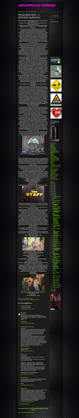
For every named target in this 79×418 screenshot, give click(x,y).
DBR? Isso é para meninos (56, 246)
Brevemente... (56, 237)
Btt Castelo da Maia (55, 159)
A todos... (55, 270)
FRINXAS (23, 354)
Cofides (52, 155)
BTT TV (52, 162)
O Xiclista (53, 144)
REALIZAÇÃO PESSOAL (55, 205)
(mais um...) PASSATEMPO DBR (56, 254)
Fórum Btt (53, 173)
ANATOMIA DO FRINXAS (36, 5)
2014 (53, 191)
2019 (53, 183)
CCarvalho (23, 377)
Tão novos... (55, 213)
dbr (29, 299)
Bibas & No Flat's (54, 169)
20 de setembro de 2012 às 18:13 (27, 385)
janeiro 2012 (55, 287)
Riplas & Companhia (55, 158)
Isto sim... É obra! (56, 206)
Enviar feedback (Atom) (29, 412)
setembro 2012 (56, 202)
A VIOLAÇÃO (55, 239)
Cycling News (53, 149)
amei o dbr (25, 299)
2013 (53, 193)
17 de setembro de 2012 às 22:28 (27, 323)
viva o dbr (37, 299)
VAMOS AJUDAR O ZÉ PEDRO (56, 209)
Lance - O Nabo (56, 272)
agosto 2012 (55, 275)
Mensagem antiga (42, 408)
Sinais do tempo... (56, 217)
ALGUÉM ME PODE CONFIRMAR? (56, 211)
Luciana (52, 154)
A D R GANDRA (54, 157)
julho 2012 (55, 277)
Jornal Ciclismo (54, 170)
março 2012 (55, 283)
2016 (53, 188)
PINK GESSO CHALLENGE (56, 223)
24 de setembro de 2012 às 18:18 (27, 401)
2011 (53, 289)
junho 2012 (55, 279)
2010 (53, 290)
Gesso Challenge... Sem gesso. (56, 236)
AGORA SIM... (55, 259)
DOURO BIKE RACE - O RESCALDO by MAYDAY (57, 249)
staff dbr (32, 299)
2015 (53, 190)
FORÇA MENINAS (56, 260)
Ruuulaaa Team (54, 150)
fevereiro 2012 (56, 285)
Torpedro (52, 164)
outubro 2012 (56, 200)
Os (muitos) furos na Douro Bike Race (56, 226)
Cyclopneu (53, 177)
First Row (53, 161)
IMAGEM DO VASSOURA (55, 266)
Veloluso (52, 146)
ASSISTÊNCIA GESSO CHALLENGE (56, 220)
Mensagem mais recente (25, 408)
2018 (53, 185)
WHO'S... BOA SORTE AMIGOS (56, 215)
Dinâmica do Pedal (55, 174)
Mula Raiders (53, 172)
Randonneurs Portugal (55, 165)
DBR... (54, 251)
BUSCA (22, 312)
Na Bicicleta (53, 147)
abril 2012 (55, 282)
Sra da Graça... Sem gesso (56, 241)
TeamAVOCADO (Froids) (26, 326)
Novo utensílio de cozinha (56, 257)
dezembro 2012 (56, 196)
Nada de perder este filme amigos (56, 263)
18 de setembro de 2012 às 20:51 (27, 374)
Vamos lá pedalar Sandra (56, 244)
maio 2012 (55, 280)
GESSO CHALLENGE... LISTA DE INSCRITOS (56, 232)
